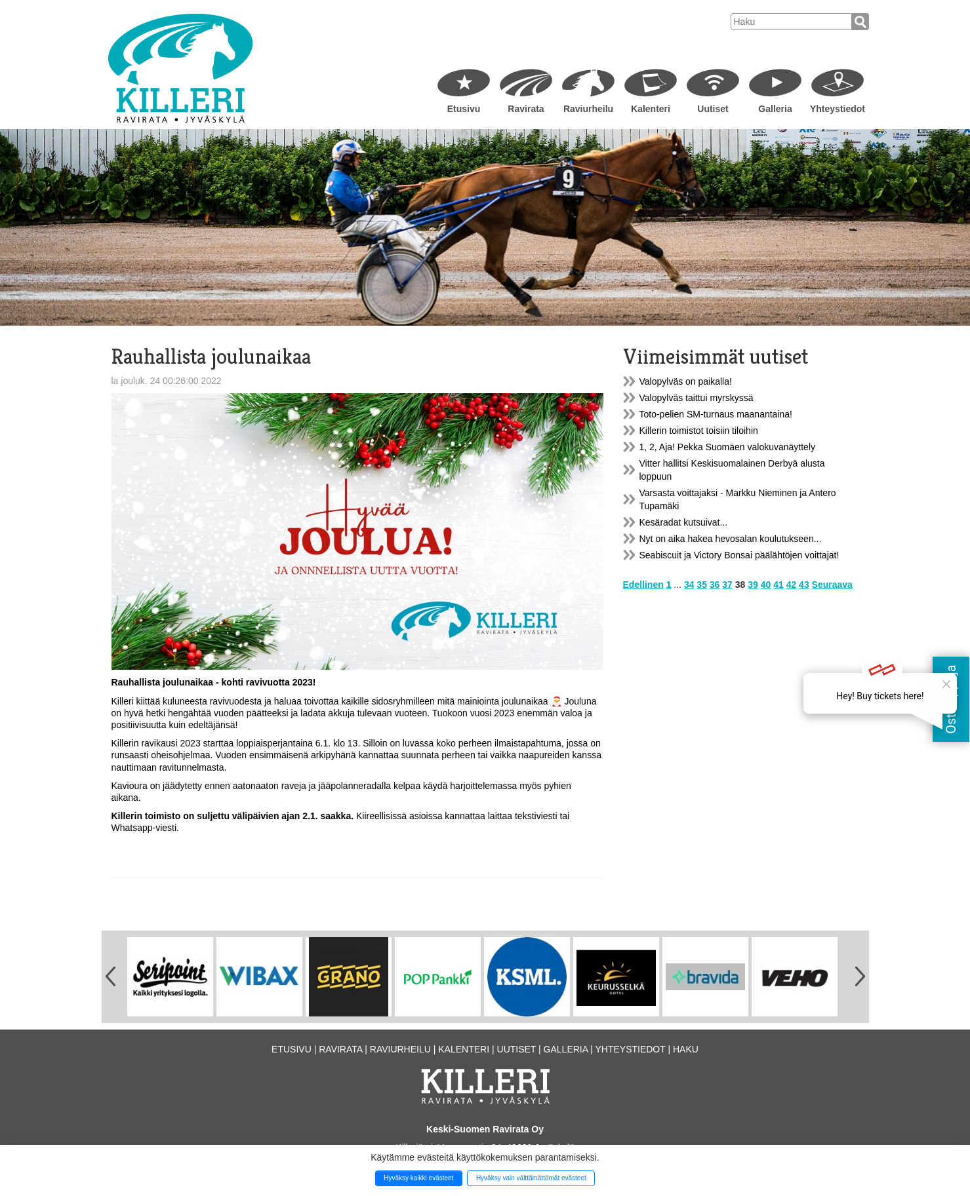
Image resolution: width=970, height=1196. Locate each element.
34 (689, 584)
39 (753, 584)
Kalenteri (650, 109)
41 (778, 584)
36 (715, 584)
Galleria (775, 109)
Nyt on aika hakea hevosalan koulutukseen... (730, 538)
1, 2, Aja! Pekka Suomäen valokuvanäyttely (727, 447)
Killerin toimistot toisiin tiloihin (698, 430)
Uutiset (712, 109)
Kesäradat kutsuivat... (683, 522)
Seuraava (832, 584)
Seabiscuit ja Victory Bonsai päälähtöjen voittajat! (739, 555)
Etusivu (464, 109)
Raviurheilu (588, 109)
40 (766, 584)
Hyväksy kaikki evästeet (418, 1178)
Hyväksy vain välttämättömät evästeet (531, 1178)
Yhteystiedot (837, 109)
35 (702, 584)
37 (727, 584)
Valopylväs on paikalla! (685, 381)
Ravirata (526, 109)
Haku (685, 1049)
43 (804, 584)
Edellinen (643, 584)
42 (791, 584)
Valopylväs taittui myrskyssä (696, 398)
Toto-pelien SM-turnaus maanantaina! (715, 414)
